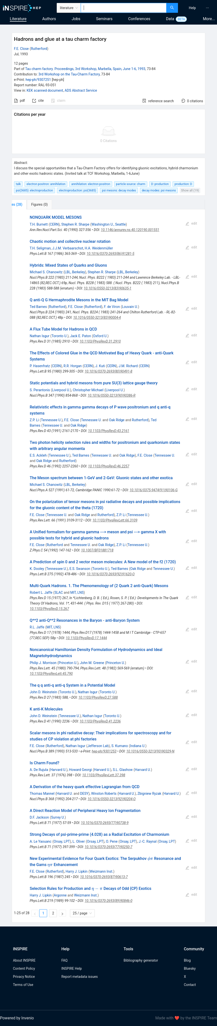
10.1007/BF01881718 (97, 550)
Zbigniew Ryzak (149, 793)
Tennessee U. (51, 420)
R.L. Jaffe (37, 627)
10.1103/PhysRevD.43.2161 (108, 431)
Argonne (60, 895)
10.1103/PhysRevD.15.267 (49, 609)
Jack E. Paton (80, 336)
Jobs (76, 18)
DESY (84, 793)
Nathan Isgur (39, 336)
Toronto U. (60, 336)
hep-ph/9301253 (104, 751)
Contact (190, 985)
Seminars (104, 18)
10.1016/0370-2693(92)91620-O (111, 574)
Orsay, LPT (62, 841)
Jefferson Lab (97, 746)
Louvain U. (130, 307)
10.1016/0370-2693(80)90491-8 (108, 371)
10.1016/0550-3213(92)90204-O (112, 799)
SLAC (58, 592)
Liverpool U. (61, 390)
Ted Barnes (38, 307)
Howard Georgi (80, 770)
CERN (54, 224)
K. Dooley (37, 569)
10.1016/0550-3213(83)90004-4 (97, 317)
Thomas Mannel (42, 793)
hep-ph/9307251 (38, 80)
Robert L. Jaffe (41, 592)
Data (170, 18)
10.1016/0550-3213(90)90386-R (112, 395)
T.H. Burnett (39, 224)
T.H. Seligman (40, 248)
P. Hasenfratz (40, 366)
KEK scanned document (45, 90)
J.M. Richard (128, 366)
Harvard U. (58, 770)
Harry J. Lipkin (76, 871)
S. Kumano (119, 746)
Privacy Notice (24, 977)
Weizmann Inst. (101, 871)
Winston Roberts (103, 793)
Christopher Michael (88, 390)
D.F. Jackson (39, 817)
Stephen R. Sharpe (75, 224)
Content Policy (24, 968)
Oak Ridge (116, 420)
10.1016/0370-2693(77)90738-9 (105, 823)
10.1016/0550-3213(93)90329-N (150, 751)
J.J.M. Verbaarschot (67, 248)
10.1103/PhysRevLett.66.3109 (115, 520)
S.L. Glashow (123, 770)
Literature (18, 18)
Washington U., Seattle (109, 224)
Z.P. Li (34, 420)
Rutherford (39, 49)
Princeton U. (68, 663)
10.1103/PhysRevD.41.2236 (100, 721)
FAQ (64, 960)
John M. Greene (92, 663)
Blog (187, 960)
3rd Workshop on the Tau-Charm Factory (69, 74)
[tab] (28, 204)
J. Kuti (100, 366)
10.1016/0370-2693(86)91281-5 (110, 254)
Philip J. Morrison (43, 663)
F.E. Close (21, 49)
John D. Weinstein (43, 692)
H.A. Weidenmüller (99, 248)
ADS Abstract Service (81, 90)
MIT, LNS (77, 592)
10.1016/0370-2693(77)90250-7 (108, 847)
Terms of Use (23, 985)
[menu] (198, 8)
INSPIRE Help (71, 968)
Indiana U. (137, 746)
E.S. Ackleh (38, 455)
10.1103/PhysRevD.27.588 (98, 697)
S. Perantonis (40, 390)
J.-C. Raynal (148, 841)
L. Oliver (79, 841)
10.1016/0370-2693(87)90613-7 (104, 877)
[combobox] (123, 8)
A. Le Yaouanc (41, 841)
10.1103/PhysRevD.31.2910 (100, 341)
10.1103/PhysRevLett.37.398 (103, 775)
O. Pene (111, 841)
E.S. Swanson (79, 569)
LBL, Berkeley (75, 272)
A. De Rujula (39, 770)
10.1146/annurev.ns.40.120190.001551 (130, 230)
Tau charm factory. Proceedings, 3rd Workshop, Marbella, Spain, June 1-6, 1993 (85, 69)
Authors (49, 18)
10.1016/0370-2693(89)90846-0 (108, 901)
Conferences (139, 18)
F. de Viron (112, 307)
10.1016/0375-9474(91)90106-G (154, 490)
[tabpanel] (108, 566)
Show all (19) (190, 190)
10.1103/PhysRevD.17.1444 (86, 638)
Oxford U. (100, 336)
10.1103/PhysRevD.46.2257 (108, 466)
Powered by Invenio (17, 1018)
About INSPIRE (24, 960)
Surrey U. (58, 817)
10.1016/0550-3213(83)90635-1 (107, 288)
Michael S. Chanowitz (46, 272)
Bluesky (190, 968)
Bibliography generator (141, 960)
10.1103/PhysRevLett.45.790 (51, 674)
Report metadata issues (79, 977)
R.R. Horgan (73, 366)
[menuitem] (192, 8)
